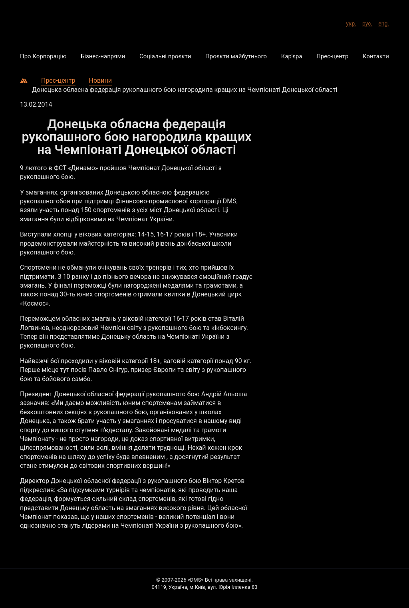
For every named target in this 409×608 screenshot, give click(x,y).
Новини (100, 80)
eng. (383, 22)
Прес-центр (58, 80)
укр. (351, 22)
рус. (367, 22)
